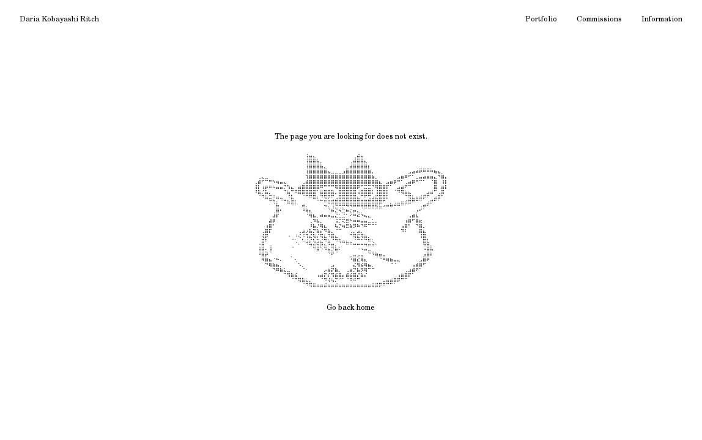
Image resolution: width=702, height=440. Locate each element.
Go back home (351, 308)
